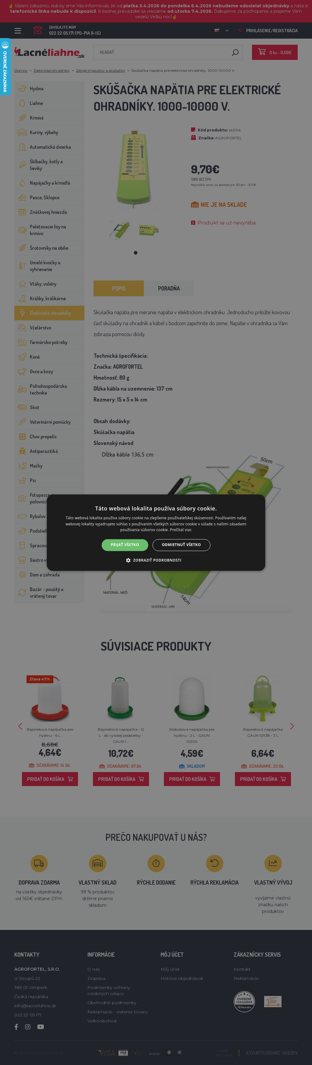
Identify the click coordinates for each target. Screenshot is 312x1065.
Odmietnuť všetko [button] (181, 545)
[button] (156, 560)
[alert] (156, 532)
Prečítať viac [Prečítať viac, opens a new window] (181, 530)
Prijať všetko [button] (125, 545)
